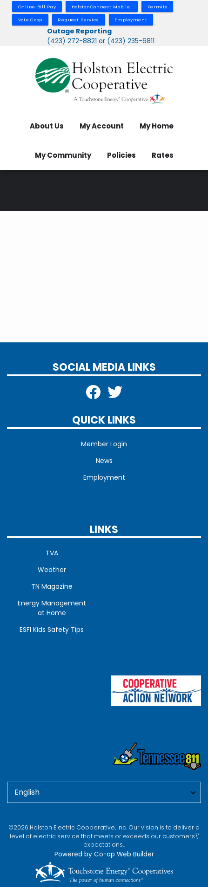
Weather (52, 569)
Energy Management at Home (52, 607)
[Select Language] (104, 792)
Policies (121, 155)
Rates (163, 155)
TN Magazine (52, 586)
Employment (104, 477)
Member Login (104, 444)
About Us (47, 126)
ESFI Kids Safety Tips (52, 629)
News (104, 460)
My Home (157, 126)
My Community (63, 155)
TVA (52, 553)
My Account (102, 126)
